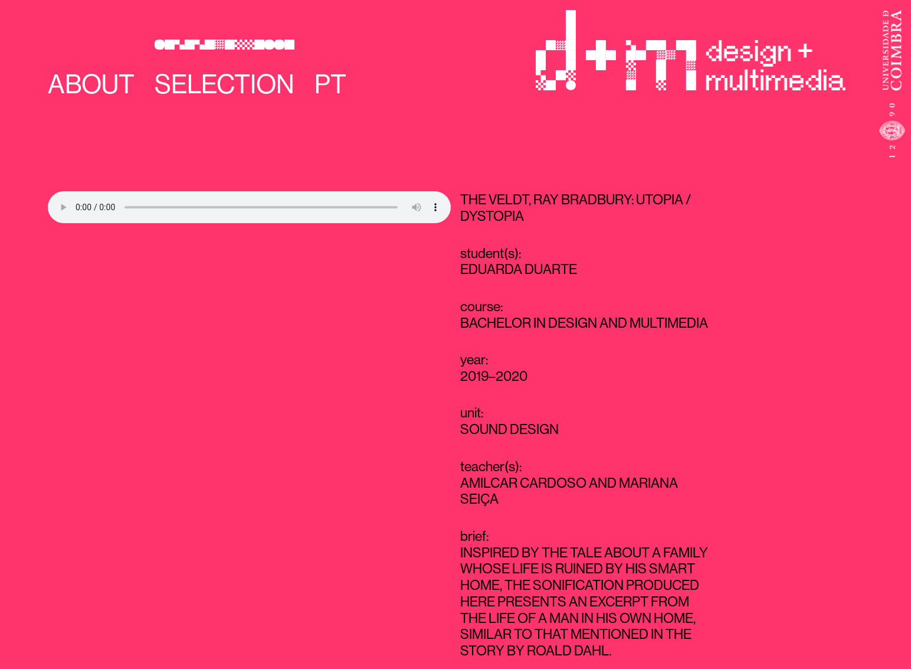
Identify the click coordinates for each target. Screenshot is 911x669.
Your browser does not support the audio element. (249, 207)
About (91, 84)
